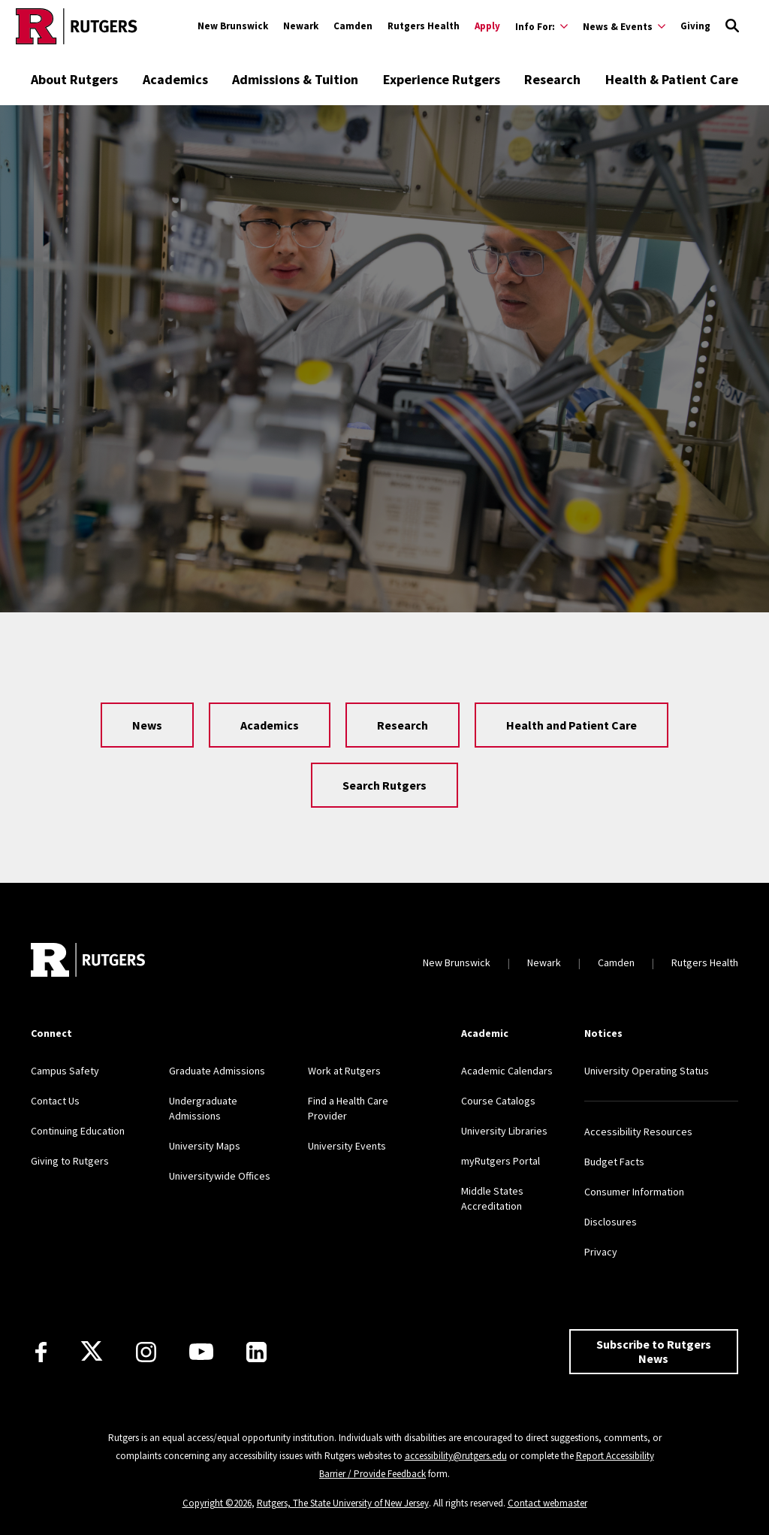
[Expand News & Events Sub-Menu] (624, 26)
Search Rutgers (384, 785)
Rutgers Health (424, 26)
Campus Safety (65, 1070)
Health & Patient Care (671, 79)
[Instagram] (146, 1352)
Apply (487, 26)
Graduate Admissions (217, 1070)
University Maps (204, 1146)
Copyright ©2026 (217, 1503)
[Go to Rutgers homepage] (76, 26)
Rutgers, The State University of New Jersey (343, 1503)
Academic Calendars (507, 1070)
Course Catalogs (498, 1100)
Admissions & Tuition (295, 79)
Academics (175, 79)
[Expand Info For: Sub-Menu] (541, 26)
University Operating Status (646, 1070)
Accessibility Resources (638, 1131)
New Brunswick (233, 26)
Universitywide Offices (219, 1176)
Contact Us (55, 1100)
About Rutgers (74, 79)
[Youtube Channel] (201, 1351)
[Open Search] (732, 26)
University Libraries (504, 1131)
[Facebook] (41, 1352)
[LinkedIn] (256, 1352)
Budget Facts (614, 1161)
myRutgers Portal (500, 1161)
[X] (92, 1351)
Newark (300, 26)
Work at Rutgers (344, 1070)
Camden (352, 26)
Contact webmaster (547, 1503)
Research (552, 79)
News (147, 725)
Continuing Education (78, 1131)
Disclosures (610, 1221)
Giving (695, 26)
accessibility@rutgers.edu (456, 1455)
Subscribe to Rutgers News (653, 1351)
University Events (347, 1146)
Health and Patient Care (571, 725)
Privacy (600, 1252)
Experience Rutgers (441, 79)
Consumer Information (634, 1191)
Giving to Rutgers (70, 1161)
